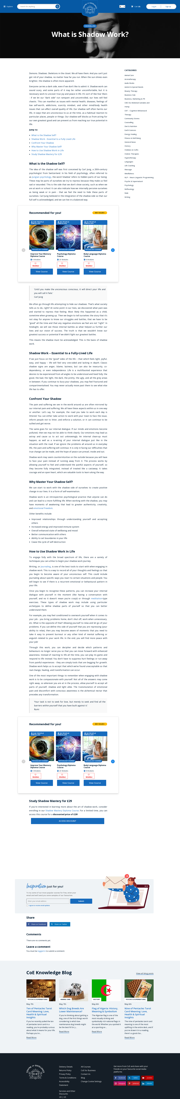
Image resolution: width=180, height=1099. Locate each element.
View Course (42, 271)
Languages (129, 161)
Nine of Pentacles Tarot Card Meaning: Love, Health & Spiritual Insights (138, 1013)
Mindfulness (129, 173)
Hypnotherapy (130, 158)
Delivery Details (66, 1066)
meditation (96, 598)
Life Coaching (130, 165)
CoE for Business (88, 1070)
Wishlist (35, 265)
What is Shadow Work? (90, 34)
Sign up (168, 6)
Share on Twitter (59, 924)
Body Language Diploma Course (95, 255)
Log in (154, 6)
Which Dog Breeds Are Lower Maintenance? (71, 1010)
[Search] (57, 6)
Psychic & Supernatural (134, 181)
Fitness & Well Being (133, 138)
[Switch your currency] (122, 6)
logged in (42, 951)
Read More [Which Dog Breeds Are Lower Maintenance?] (64, 1031)
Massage (128, 169)
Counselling (90, 26)
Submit (81, 901)
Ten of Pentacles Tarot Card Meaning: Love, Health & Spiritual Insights (39, 1013)
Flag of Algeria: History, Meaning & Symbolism (105, 1010)
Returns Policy (65, 1070)
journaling (46, 566)
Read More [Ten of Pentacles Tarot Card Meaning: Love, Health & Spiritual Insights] (31, 1037)
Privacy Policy (65, 1074)
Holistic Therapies (132, 154)
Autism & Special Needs (134, 87)
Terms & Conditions (67, 1077)
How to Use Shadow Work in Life (47, 150)
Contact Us (85, 1074)
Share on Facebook (37, 924)
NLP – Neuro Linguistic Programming (139, 177)
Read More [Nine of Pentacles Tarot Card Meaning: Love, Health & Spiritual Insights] (130, 1037)
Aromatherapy (130, 79)
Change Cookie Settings (91, 1081)
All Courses (86, 1066)
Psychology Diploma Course (66, 255)
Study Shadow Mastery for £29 (46, 154)
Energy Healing (131, 134)
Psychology (129, 185)
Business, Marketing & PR (135, 99)
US (65, 1097)
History (128, 146)
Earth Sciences (130, 130)
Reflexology (129, 189)
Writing (127, 197)
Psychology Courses (40, 249)
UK (60, 1097)
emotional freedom (43, 508)
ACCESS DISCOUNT (67, 821)
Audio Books (129, 83)
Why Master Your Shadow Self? (46, 146)
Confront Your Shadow (42, 142)
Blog (83, 1077)
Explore (8, 6)
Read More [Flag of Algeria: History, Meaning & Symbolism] (97, 1031)
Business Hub (130, 95)
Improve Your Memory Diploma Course (40, 255)
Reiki (126, 193)
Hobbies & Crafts (131, 150)
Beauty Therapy (131, 91)
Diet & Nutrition (131, 126)
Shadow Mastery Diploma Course (62, 810)
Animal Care (129, 75)
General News (130, 142)
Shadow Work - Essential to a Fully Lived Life (53, 139)
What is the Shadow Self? (43, 135)
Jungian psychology (41, 177)
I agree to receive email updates (38, 905)
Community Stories (132, 118)
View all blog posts (145, 973)
